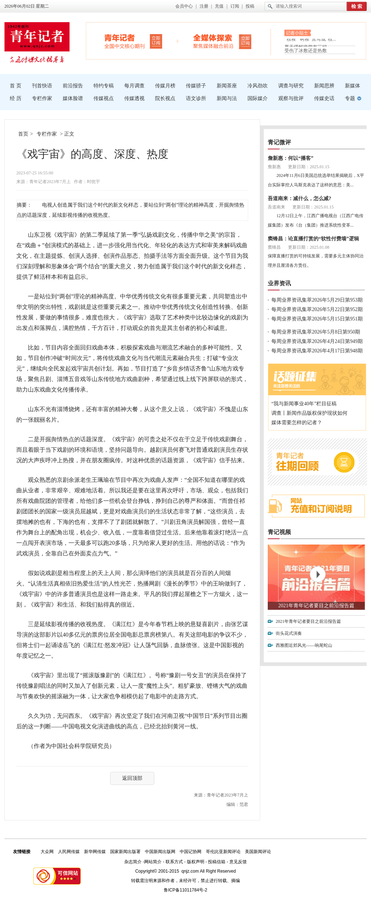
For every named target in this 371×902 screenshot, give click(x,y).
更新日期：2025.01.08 (308, 247)
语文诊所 (196, 98)
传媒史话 (324, 98)
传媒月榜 (165, 85)
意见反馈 (238, 861)
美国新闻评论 (258, 851)
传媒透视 (134, 98)
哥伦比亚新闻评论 (223, 851)
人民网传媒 (69, 851)
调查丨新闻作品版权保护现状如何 (309, 413)
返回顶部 (132, 778)
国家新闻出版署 (125, 851)
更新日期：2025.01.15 (308, 166)
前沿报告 (73, 85)
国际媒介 (257, 98)
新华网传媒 (95, 851)
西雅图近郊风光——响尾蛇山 (304, 645)
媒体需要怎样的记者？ (296, 422)
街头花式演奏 (289, 633)
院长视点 (165, 98)
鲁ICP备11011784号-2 (185, 890)
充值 (219, 6)
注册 (204, 6)
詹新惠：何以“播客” (290, 158)
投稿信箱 (216, 861)
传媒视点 (103, 98)
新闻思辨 (324, 85)
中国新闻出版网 (160, 851)
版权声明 (195, 861)
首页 (23, 134)
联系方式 (174, 861)
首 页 (15, 85)
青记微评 (279, 142)
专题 (350, 98)
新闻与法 (227, 98)
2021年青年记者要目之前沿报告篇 (316, 605)
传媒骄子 (196, 85)
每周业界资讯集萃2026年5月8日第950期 (315, 332)
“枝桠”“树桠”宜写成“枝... (310, 40)
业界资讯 (279, 283)
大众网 (47, 851)
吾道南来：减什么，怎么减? (299, 198)
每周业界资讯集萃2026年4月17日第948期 (317, 350)
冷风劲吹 (257, 85)
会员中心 (184, 6)
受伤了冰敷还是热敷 (305, 50)
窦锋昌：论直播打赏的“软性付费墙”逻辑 (313, 238)
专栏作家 (42, 98)
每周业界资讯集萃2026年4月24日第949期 (317, 341)
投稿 (250, 6)
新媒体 (352, 85)
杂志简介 (133, 861)
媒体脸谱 (73, 98)
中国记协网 (190, 851)
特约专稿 (103, 85)
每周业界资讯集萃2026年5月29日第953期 (317, 300)
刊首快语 (42, 85)
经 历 (15, 98)
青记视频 (279, 532)
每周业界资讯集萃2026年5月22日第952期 (317, 309)
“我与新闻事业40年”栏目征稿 (304, 403)
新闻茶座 (227, 85)
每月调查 (134, 85)
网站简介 (153, 861)
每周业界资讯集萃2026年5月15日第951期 (317, 319)
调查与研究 (291, 85)
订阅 (234, 6)
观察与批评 (291, 98)
